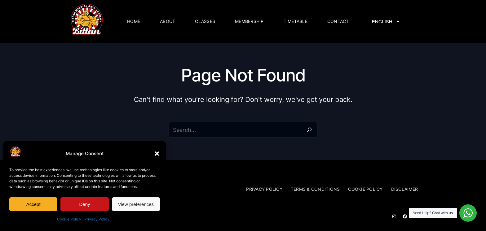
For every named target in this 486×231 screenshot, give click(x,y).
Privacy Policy (96, 219)
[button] (157, 153)
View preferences (136, 204)
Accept (33, 204)
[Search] (309, 129)
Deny (84, 204)
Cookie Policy (69, 219)
